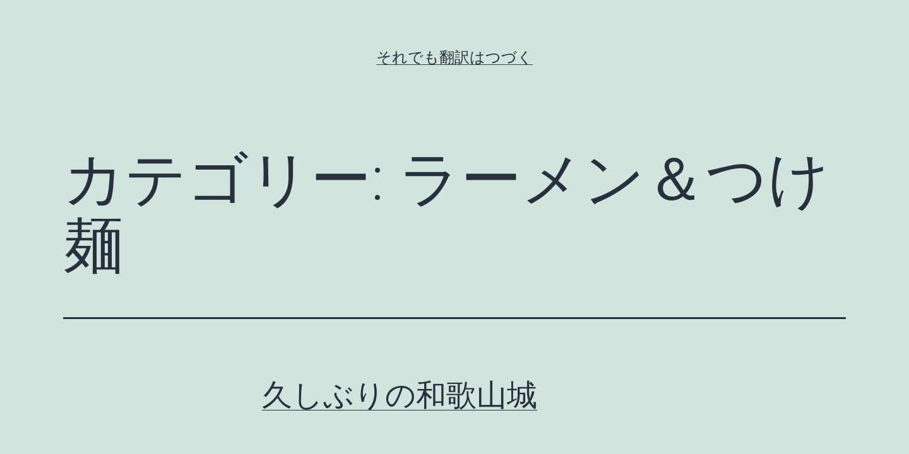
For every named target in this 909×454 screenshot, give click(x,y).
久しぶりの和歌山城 (399, 395)
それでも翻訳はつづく (454, 57)
